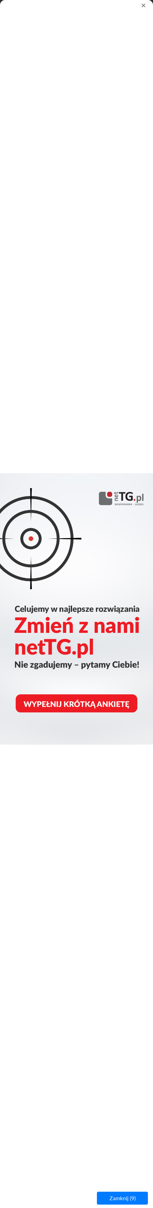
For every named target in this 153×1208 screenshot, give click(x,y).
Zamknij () (122, 1198)
